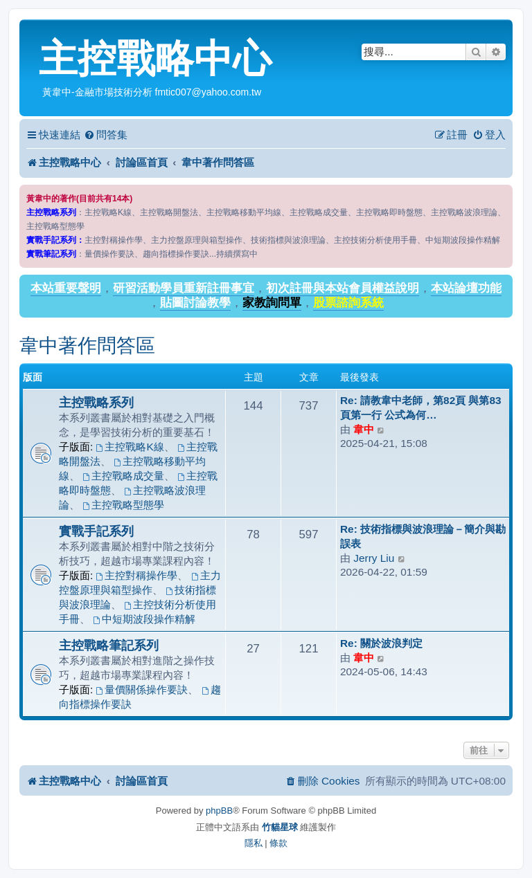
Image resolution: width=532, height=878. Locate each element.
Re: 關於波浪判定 (381, 643)
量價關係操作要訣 (142, 689)
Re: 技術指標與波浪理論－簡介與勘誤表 (423, 536)
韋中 (363, 429)
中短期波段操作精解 (144, 619)
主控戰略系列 (96, 402)
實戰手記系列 (96, 531)
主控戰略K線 (130, 446)
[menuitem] (105, 135)
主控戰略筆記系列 (109, 645)
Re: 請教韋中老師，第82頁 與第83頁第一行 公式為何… (421, 407)
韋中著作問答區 (87, 345)
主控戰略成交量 (123, 476)
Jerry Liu (373, 558)
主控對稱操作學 (137, 575)
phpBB (219, 810)
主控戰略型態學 (123, 505)
